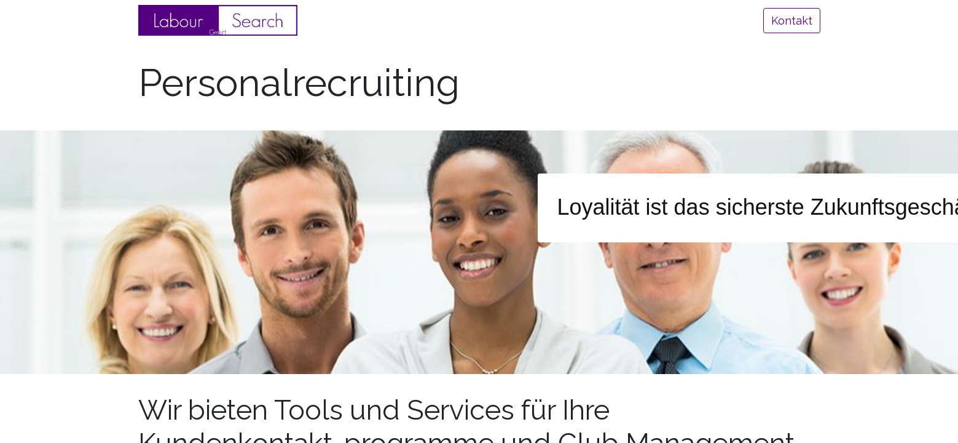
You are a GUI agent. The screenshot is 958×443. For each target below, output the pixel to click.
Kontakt (791, 20)
